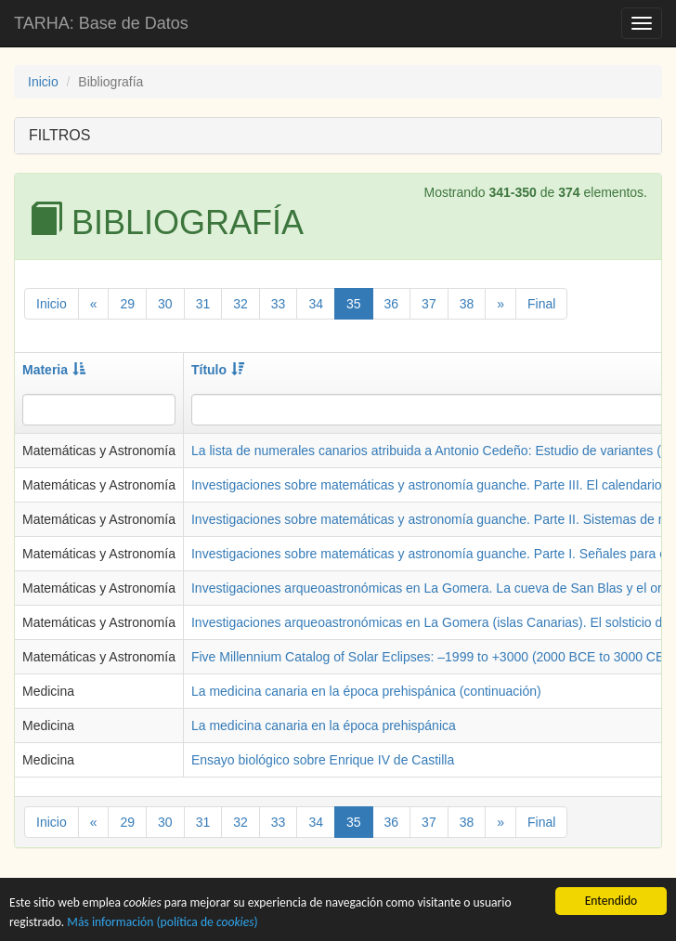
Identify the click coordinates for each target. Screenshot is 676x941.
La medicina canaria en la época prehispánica (323, 725)
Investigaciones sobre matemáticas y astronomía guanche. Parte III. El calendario (426, 484)
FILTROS (59, 135)
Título (217, 369)
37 (429, 303)
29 (127, 303)
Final (541, 303)
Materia (53, 369)
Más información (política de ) (162, 923)
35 (353, 303)
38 (467, 303)
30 (165, 303)
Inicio (43, 81)
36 (391, 303)
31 (203, 303)
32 (240, 303)
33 (278, 303)
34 (315, 303)
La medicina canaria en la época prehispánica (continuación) (366, 691)
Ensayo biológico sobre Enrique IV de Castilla (322, 759)
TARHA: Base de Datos (101, 23)
